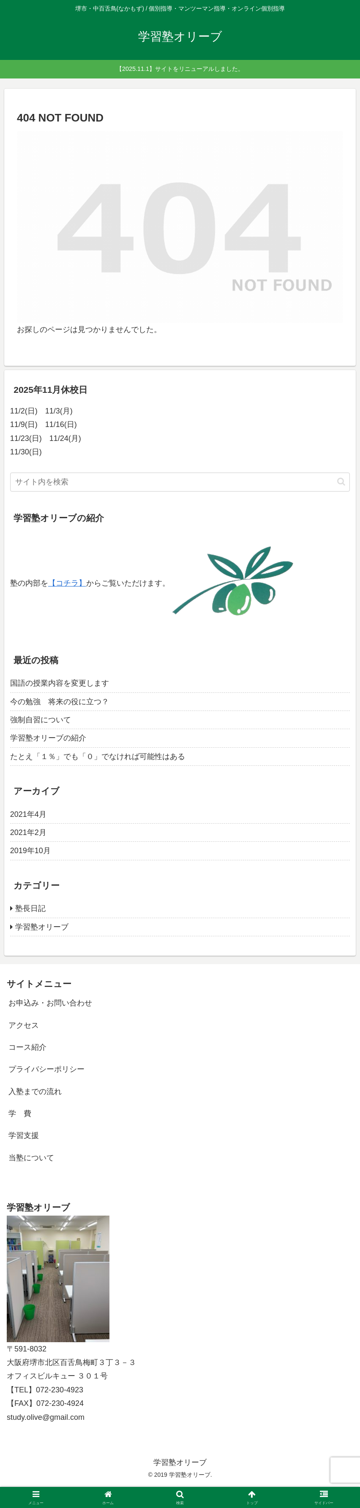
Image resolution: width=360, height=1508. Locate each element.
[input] (180, 482)
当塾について (31, 1158)
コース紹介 (27, 1047)
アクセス (23, 1025)
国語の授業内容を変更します (59, 683)
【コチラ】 (67, 583)
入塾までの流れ (35, 1091)
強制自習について (40, 720)
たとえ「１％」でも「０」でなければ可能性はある (97, 756)
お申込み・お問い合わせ (50, 1003)
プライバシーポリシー (46, 1069)
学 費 (19, 1113)
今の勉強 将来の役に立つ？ (59, 701)
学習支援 (23, 1135)
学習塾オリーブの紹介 (48, 738)
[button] (341, 481)
